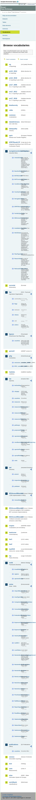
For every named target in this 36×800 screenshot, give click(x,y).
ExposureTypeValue (17, 629)
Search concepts (24, 59)
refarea (16, 315)
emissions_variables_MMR (17, 362)
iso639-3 (16, 643)
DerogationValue (17, 198)
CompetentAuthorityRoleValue (17, 602)
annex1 (16, 474)
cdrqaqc (16, 391)
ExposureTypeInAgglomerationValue (17, 622)
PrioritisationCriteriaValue (17, 695)
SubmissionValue (17, 736)
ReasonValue (17, 258)
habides (12, 372)
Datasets (5, 19)
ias (10, 379)
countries (17, 340)
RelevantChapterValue (17, 268)
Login (21, 4)
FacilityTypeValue (17, 213)
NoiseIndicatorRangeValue (17, 664)
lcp (10, 556)
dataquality (13, 129)
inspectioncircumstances (17, 480)
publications (13, 744)
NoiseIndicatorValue (17, 670)
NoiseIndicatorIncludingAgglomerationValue (17, 655)
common (12, 115)
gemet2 (11, 351)
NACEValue (17, 233)
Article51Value (17, 157)
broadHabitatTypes (17, 569)
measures (17, 402)
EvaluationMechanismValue (17, 615)
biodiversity (13, 105)
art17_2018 (13, 98)
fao (10, 292)
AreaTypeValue (17, 597)
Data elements (6, 25)
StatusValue (17, 725)
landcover (12, 532)
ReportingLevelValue (17, 707)
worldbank (13, 782)
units (15, 460)
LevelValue (17, 650)
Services (4, 35)
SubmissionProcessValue (17, 730)
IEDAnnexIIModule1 (15, 493)
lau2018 (12, 549)
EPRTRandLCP (14, 142)
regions (16, 574)
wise (10, 775)
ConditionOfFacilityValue (17, 184)
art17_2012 (13, 91)
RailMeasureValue (17, 701)
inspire (11, 525)
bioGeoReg (17, 385)
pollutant (17, 486)
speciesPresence (17, 449)
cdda (11, 110)
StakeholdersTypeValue (17, 719)
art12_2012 (13, 71)
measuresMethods (17, 413)
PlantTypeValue (17, 254)
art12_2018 (13, 78)
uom (10, 768)
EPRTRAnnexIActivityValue (17, 206)
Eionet (9, 12)
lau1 (10, 539)
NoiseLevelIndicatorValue (17, 676)
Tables (4, 22)
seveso (11, 757)
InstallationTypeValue (17, 228)
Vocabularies (6, 32)
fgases (11, 334)
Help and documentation (9, 15)
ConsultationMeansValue (17, 609)
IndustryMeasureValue (17, 635)
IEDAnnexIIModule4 (15, 517)
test (10, 764)
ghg (10, 356)
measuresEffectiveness (17, 407)
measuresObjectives (17, 419)
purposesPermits (17, 430)
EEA (10, 2)
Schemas (5, 28)
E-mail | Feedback (7, 794)
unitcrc (16, 325)
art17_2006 (13, 85)
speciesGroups (17, 578)
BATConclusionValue (17, 179)
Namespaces (6, 38)
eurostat (12, 285)
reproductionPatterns (17, 436)
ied (10, 467)
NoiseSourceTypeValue (17, 682)
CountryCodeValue (17, 192)
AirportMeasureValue (17, 591)
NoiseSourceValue (17, 688)
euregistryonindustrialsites (15, 151)
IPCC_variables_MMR (17, 366)
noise (11, 584)
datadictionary (14, 122)
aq (10, 64)
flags (15, 303)
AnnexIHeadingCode (17, 500)
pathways (17, 425)
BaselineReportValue (17, 171)
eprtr (11, 135)
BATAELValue (17, 175)
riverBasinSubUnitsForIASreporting (17, 442)
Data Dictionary (15, 12)
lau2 (10, 544)
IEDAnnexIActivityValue (17, 218)
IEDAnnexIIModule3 (15, 508)
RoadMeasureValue (17, 713)
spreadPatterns (17, 455)
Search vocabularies (11, 59)
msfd (11, 563)
